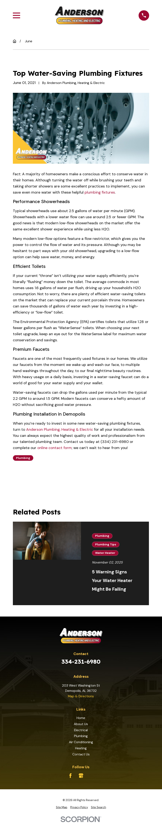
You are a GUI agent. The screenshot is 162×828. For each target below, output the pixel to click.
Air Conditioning (81, 742)
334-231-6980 (81, 661)
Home (81, 718)
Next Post (69, 477)
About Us (81, 724)
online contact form (54, 447)
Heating (81, 748)
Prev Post (30, 477)
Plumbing (23, 458)
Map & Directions (81, 696)
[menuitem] (61, 807)
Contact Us (81, 754)
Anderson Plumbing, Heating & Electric (59, 429)
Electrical (81, 730)
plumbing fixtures (100, 192)
